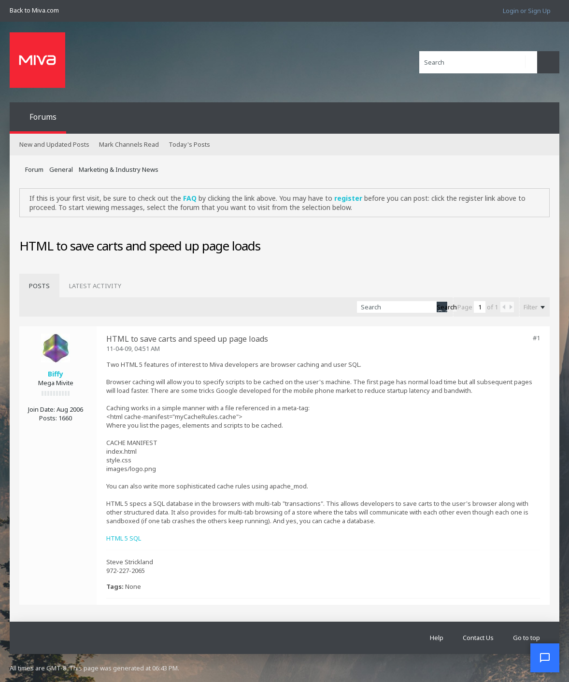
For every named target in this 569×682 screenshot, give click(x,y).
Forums (43, 116)
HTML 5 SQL (123, 538)
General (61, 169)
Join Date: (41, 409)
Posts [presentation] (39, 285)
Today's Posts (189, 144)
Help (436, 637)
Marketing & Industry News (118, 169)
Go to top (526, 637)
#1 (536, 338)
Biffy (55, 373)
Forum (34, 169)
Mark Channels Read (129, 144)
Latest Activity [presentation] (95, 285)
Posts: (48, 418)
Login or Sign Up (527, 10)
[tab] (39, 286)
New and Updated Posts (54, 144)
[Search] (478, 62)
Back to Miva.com (34, 10)
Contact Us (478, 637)
